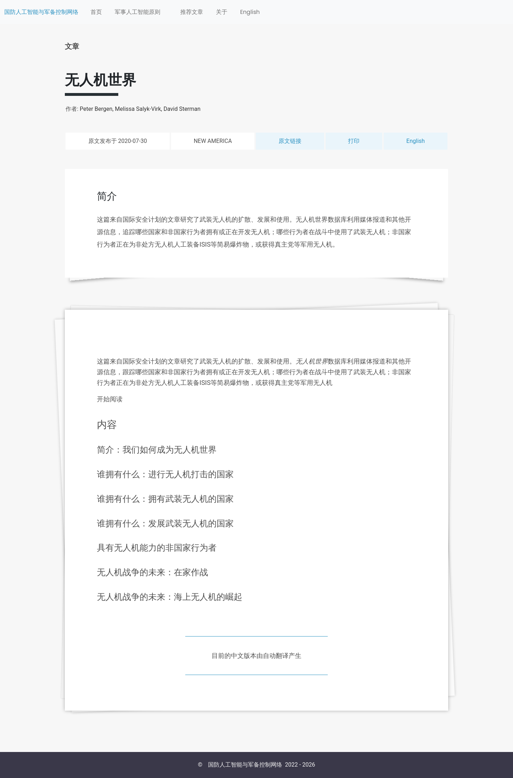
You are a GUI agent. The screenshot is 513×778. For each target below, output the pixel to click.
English (250, 12)
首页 (96, 12)
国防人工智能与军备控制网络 (41, 12)
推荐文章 (191, 12)
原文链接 (290, 141)
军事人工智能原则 (137, 12)
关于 (221, 12)
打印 (353, 141)
